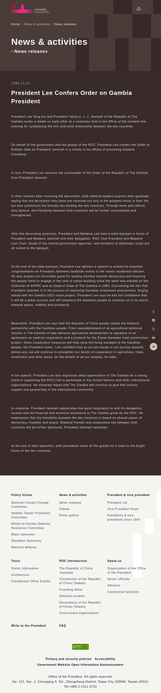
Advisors (113, 581)
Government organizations (79, 609)
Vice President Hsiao (123, 507)
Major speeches (23, 532)
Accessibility (105, 655)
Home (15, 24)
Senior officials (118, 575)
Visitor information (25, 564)
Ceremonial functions (123, 588)
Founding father (71, 586)
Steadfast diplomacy (26, 539)
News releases (70, 500)
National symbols (72, 592)
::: (2, 2)
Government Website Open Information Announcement (80, 661)
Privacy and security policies (68, 655)
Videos (64, 507)
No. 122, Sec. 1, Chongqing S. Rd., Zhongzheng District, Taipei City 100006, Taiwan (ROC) (80, 678)
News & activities (37, 24)
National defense (24, 545)
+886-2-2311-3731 (83, 683)
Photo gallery (69, 513)
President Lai (117, 500)
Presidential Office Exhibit (30, 577)
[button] (153, 346)
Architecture (20, 571)
